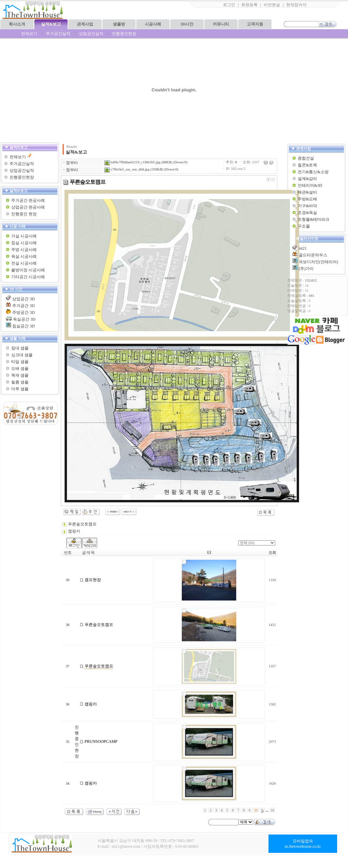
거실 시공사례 (24, 236)
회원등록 (249, 4)
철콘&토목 (307, 165)
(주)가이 (306, 268)
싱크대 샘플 (22, 355)
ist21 (303, 248)
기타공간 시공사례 (28, 276)
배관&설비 (307, 192)
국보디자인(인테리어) (318, 261)
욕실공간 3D (24, 319)
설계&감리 (307, 178)
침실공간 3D (23, 326)
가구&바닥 (307, 205)
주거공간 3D (23, 305)
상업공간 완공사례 (28, 207)
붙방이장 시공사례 (28, 270)
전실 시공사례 (24, 263)
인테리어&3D (310, 185)
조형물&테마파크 (313, 219)
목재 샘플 (20, 375)
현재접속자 (296, 4)
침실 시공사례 (24, 242)
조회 (272, 552)
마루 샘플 (20, 389)
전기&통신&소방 (313, 171)
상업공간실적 (91, 33)
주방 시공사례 (24, 249)
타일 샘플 (20, 361)
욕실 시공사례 (24, 256)
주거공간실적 (58, 33)
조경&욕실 (307, 212)
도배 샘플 (20, 368)
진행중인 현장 (24, 214)
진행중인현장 (124, 33)
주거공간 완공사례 (28, 200)
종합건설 (306, 158)
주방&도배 (307, 199)
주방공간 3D (23, 312)
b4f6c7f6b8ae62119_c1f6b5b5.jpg (132, 162)
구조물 (304, 226)
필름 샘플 (20, 382)
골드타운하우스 (313, 255)
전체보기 (29, 33)
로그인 (229, 4)
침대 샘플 (20, 348)
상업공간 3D (23, 299)
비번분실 (272, 4)
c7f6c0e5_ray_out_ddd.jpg (127, 169)
